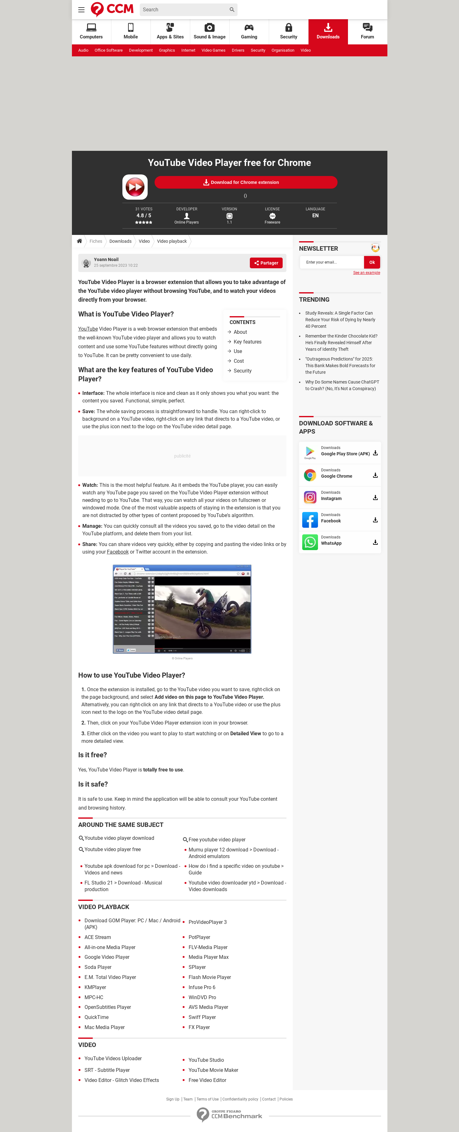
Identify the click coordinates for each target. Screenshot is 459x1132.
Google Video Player (107, 957)
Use (238, 351)
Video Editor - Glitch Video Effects (122, 1080)
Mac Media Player (105, 1027)
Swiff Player (202, 1017)
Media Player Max (209, 957)
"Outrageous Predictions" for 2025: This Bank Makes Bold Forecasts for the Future (340, 365)
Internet (188, 50)
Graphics (167, 50)
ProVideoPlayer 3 (208, 922)
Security (288, 31)
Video (306, 50)
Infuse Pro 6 (202, 987)
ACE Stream (98, 937)
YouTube (88, 329)
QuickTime (97, 1017)
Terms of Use (208, 1099)
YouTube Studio (206, 1060)
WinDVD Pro (202, 997)
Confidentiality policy (240, 1099)
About (240, 332)
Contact (269, 1099)
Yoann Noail (106, 259)
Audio (83, 50)
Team (188, 1099)
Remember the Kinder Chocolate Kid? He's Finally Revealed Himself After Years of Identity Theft (341, 342)
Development (141, 50)
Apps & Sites (170, 31)
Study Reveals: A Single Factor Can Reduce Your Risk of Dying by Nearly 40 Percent (340, 319)
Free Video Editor (207, 1080)
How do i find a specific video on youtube (234, 866)
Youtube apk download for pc (117, 866)
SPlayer (197, 967)
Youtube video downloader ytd (222, 883)
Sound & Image (210, 31)
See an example (366, 272)
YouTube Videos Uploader (113, 1058)
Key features (248, 342)
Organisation (283, 50)
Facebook (118, 552)
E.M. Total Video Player (110, 977)
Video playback (172, 241)
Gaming (249, 31)
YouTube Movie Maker (213, 1070)
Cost (239, 361)
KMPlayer (95, 987)
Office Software (109, 50)
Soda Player (98, 967)
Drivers (238, 50)
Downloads (328, 31)
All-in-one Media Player (110, 947)
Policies (286, 1099)
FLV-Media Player (208, 947)
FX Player (199, 1027)
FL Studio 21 (99, 883)
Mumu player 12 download (218, 850)
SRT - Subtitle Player (107, 1070)
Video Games (214, 50)
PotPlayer (199, 937)
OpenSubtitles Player (108, 1007)
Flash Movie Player (210, 977)
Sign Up (172, 1099)
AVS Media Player (208, 1007)
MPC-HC (94, 997)
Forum (367, 31)
